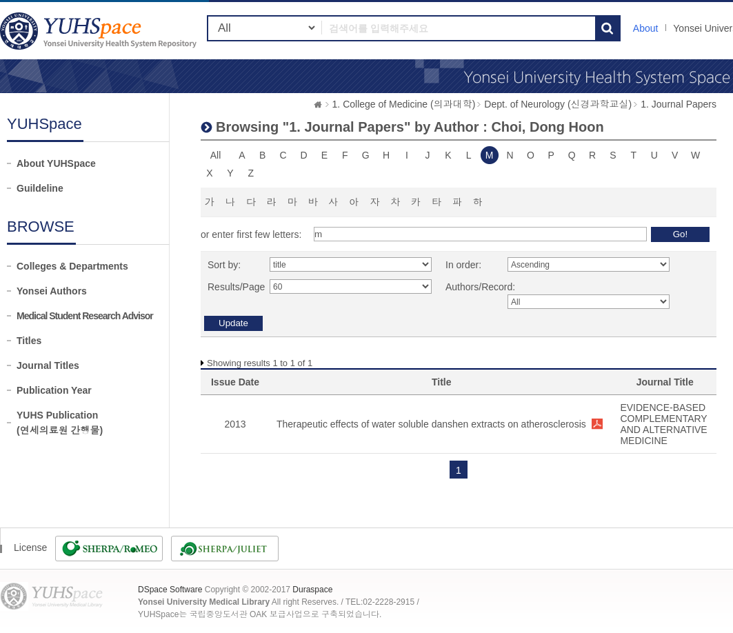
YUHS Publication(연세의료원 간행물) (60, 423)
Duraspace (312, 589)
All (215, 155)
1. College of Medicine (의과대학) (404, 104)
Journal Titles (48, 365)
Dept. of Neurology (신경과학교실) (558, 104)
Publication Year (54, 390)
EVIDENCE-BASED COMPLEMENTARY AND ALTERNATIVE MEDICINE (663, 424)
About (646, 28)
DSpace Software (170, 589)
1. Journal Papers (678, 104)
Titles (29, 340)
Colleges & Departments (72, 266)
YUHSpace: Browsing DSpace (100, 30)
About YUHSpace (56, 163)
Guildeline (40, 188)
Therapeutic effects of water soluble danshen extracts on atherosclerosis (431, 424)
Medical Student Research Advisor (85, 315)
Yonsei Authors (52, 291)
